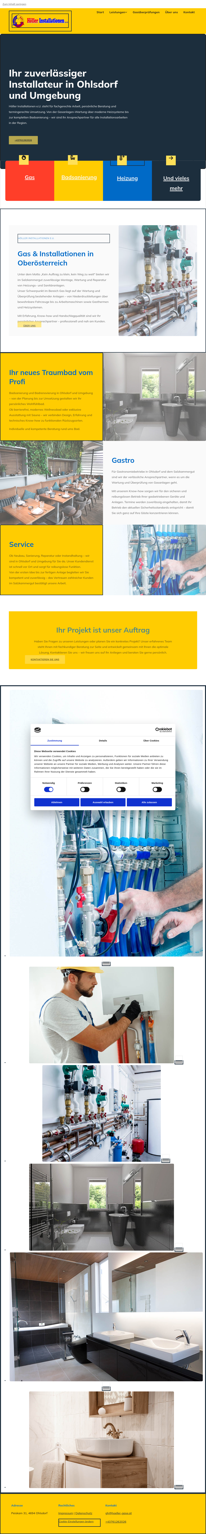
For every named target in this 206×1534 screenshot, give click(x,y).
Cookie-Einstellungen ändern (76, 1521)
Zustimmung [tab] (54, 740)
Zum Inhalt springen (14, 4)
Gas (30, 177)
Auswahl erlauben (103, 802)
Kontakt (189, 12)
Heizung (127, 178)
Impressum (65, 1513)
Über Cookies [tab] (151, 740)
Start (100, 12)
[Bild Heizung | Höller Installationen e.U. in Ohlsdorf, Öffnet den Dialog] (106, 1062)
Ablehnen (56, 802)
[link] (115, 12)
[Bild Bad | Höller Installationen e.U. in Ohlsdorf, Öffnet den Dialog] (106, 1249)
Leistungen (117, 12)
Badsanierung (79, 177)
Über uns (171, 12)
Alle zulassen (149, 802)
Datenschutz (83, 1513)
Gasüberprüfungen (146, 12)
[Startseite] (40, 27)
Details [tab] (103, 740)
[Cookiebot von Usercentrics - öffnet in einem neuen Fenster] (158, 730)
